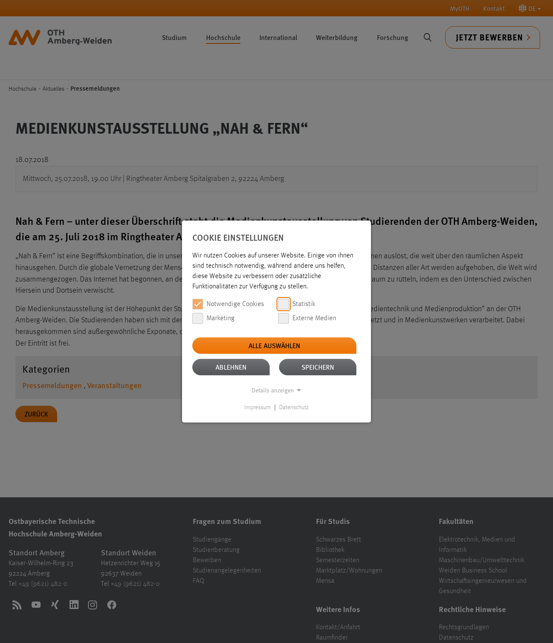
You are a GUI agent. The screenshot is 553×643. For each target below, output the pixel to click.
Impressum (257, 407)
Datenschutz (294, 407)
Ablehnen (231, 367)
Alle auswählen (274, 345)
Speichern (317, 367)
